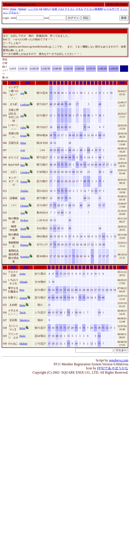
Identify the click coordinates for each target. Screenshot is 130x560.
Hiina (23, 142)
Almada (23, 281)
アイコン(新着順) (93, 8)
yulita (23, 127)
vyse (22, 150)
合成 (54, 8)
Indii (22, 198)
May (22, 165)
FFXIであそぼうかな (112, 368)
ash (22, 115)
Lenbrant (24, 104)
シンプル (33, 8)
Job (41, 8)
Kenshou (24, 256)
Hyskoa (24, 220)
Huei (21, 289)
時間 (122, 82)
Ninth (23, 228)
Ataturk (23, 298)
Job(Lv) (47, 8)
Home (13, 8)
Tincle (22, 312)
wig (22, 93)
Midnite (23, 343)
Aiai (22, 213)
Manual (22, 8)
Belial (22, 328)
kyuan (23, 135)
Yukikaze (25, 157)
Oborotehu (25, 236)
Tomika (24, 190)
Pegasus (24, 244)
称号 (13, 82)
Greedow (25, 172)
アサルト (14, 12)
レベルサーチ (111, 8)
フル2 (61, 8)
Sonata (23, 181)
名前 (27, 82)
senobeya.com (118, 360)
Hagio (22, 305)
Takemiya (24, 320)
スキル (79, 8)
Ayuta (22, 273)
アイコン (70, 8)
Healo (22, 335)
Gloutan (24, 205)
